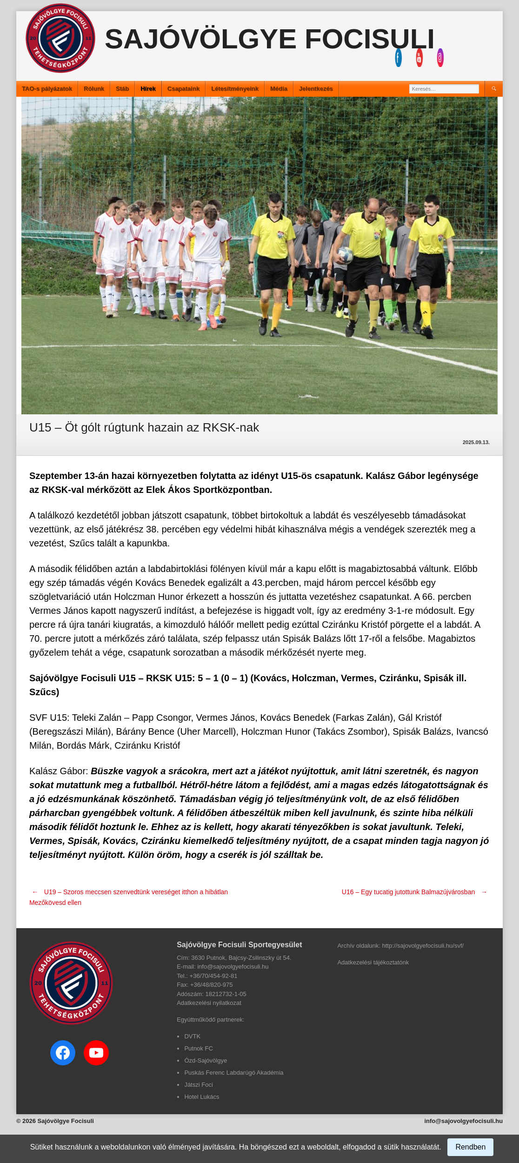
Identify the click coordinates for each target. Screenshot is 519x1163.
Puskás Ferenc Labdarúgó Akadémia (233, 1072)
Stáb (122, 88)
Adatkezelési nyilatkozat (209, 1002)
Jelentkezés (316, 88)
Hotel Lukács (201, 1096)
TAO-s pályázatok (47, 88)
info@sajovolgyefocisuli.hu (463, 1120)
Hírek (148, 88)
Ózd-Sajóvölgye (205, 1060)
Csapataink (183, 88)
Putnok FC (198, 1048)
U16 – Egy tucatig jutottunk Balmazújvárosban (416, 892)
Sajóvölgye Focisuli (270, 38)
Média (278, 88)
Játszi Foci (198, 1084)
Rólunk (94, 88)
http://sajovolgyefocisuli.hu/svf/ (423, 945)
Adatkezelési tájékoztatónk (373, 962)
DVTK (192, 1036)
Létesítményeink (235, 88)
